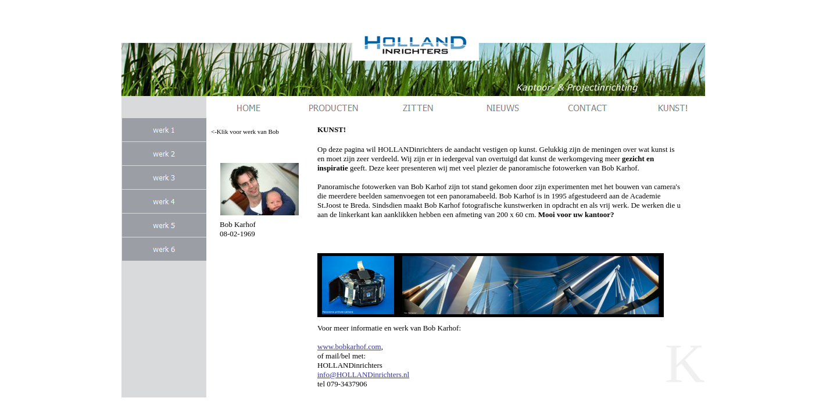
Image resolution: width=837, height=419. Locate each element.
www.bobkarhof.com (349, 346)
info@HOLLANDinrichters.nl (363, 374)
